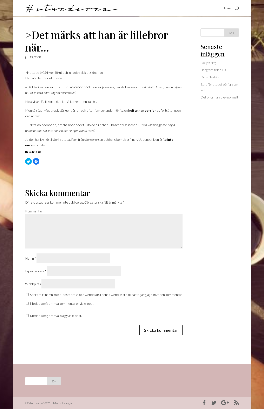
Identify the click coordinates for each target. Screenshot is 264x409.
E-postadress (35, 271)
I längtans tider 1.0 (213, 70)
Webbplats (33, 284)
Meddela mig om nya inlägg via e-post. (56, 316)
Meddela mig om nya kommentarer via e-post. (62, 303)
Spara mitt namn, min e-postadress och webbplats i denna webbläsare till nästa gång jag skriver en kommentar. (106, 294)
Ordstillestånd (210, 77)
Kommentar (33, 211)
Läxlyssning (208, 62)
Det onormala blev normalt (219, 97)
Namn (30, 258)
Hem (227, 8)
